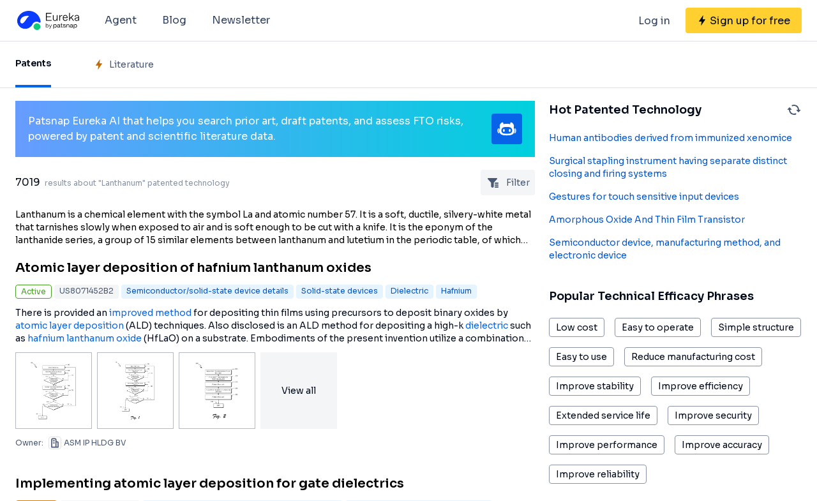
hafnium (45, 338)
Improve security (713, 415)
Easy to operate (658, 327)
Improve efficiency (700, 386)
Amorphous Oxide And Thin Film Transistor (647, 219)
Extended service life (603, 415)
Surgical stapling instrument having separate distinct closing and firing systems (668, 167)
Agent (121, 20)
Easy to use (581, 357)
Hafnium (456, 290)
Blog (174, 20)
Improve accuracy (722, 445)
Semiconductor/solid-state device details (207, 290)
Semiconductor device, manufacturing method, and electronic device (665, 249)
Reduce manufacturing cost (693, 357)
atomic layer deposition (69, 325)
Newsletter (241, 20)
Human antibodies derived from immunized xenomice (670, 138)
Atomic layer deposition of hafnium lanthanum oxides (193, 268)
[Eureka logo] (47, 20)
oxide (129, 338)
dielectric (486, 325)
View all (298, 390)
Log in (654, 20)
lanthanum (90, 338)
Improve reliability (598, 474)
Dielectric (409, 290)
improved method (150, 312)
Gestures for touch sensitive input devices (644, 196)
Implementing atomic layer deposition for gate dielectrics (209, 483)
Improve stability (595, 386)
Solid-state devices (339, 290)
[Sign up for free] (744, 20)
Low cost (576, 327)
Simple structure (756, 327)
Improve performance (606, 445)
